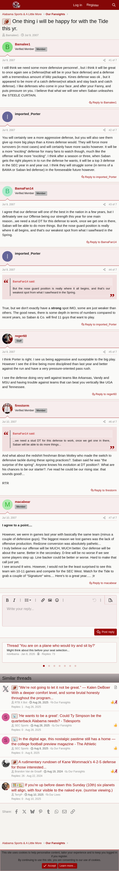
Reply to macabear (105, 583)
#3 (110, 204)
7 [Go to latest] (116, 60)
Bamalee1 (12, 35)
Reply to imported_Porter (101, 177)
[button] (7, 600)
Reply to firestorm (105, 490)
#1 (110, 60)
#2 (110, 130)
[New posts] (105, 5)
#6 (110, 421)
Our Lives (54, 794)
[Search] (114, 5)
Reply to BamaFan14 (103, 242)
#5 (110, 351)
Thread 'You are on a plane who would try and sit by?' (51, 646)
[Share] (104, 60)
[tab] (43, 666)
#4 (110, 269)
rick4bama (13, 654)
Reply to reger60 (106, 394)
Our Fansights (62, 702)
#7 (110, 517)
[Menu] (6, 5)
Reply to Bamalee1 (104, 102)
